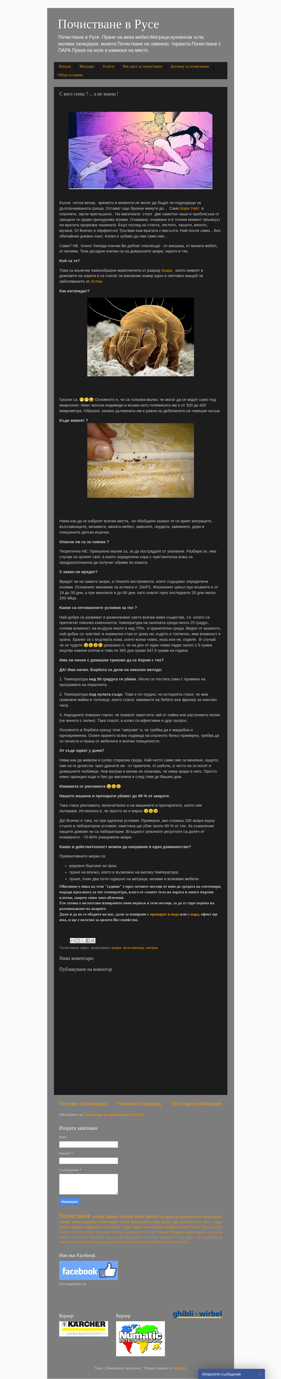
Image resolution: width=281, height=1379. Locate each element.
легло (125, 1222)
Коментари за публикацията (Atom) (113, 1115)
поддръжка (93, 1227)
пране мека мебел (147, 1227)
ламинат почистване (73, 1237)
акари (116, 948)
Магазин (86, 66)
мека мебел (146, 1216)
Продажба (177, 1232)
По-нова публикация (83, 1103)
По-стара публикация (197, 1103)
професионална (176, 1227)
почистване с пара (117, 1227)
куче (219, 1232)
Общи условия (70, 75)
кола (197, 1222)
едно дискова (182, 1222)
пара (195, 914)
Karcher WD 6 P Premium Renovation (85, 1232)
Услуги (108, 66)
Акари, (168, 270)
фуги (161, 1242)
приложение (79, 1242)
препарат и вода (165, 914)
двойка (201, 1232)
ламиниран (96, 1237)
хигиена (170, 1242)
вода (156, 1222)
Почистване (75, 1216)
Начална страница (139, 1103)
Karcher (217, 1227)
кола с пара (212, 1222)
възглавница (133, 948)
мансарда (125, 1237)
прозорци (94, 1242)
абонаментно (141, 1222)
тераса (142, 1242)
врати (165, 1222)
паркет (189, 1237)
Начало (65, 66)
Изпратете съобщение (221, 1374)
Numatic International (127, 1232)
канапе (126, 1216)
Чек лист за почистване (142, 66)
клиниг (64, 1222)
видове (190, 1232)
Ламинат (163, 1232)
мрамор (77, 1227)
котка (211, 1232)
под (198, 1237)
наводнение (168, 1237)
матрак (152, 948)
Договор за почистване (189, 66)
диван (112, 1216)
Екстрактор (169, 1217)
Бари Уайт (189, 208)
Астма (96, 281)
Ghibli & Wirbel (200, 1227)
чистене (181, 1242)
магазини (111, 1237)
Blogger (179, 1368)
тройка (152, 1242)
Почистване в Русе (108, 24)
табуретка (130, 1242)
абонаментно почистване (201, 1217)
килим (98, 1216)
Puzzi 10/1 (149, 1232)
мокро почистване (145, 1237)
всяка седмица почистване (95, 1222)
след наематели (112, 1242)
